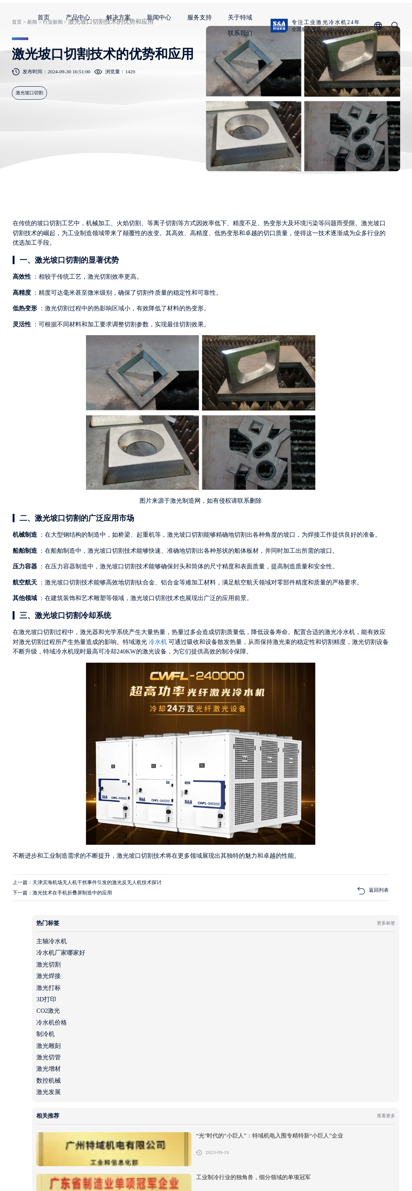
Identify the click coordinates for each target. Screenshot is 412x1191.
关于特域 (341, 17)
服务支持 (301, 17)
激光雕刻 (292, 418)
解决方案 (220, 17)
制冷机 (289, 406)
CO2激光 (291, 384)
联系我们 (341, 33)
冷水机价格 (295, 395)
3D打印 (290, 372)
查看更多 (377, 497)
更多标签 (377, 295)
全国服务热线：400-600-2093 (68, 29)
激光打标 (292, 360)
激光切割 (292, 337)
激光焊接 (292, 348)
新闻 (29, 81)
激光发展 (292, 465)
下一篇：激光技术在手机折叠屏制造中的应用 (76, 1050)
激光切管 (292, 430)
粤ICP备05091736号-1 (169, 1173)
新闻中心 (260, 17)
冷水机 (63, 769)
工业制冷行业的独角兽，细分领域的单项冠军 (359, 567)
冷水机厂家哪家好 (304, 326)
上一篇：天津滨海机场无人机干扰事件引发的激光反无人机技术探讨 (107, 1039)
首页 (145, 17)
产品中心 (179, 17)
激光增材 (292, 442)
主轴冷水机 (295, 314)
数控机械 (292, 453)
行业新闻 (50, 81)
